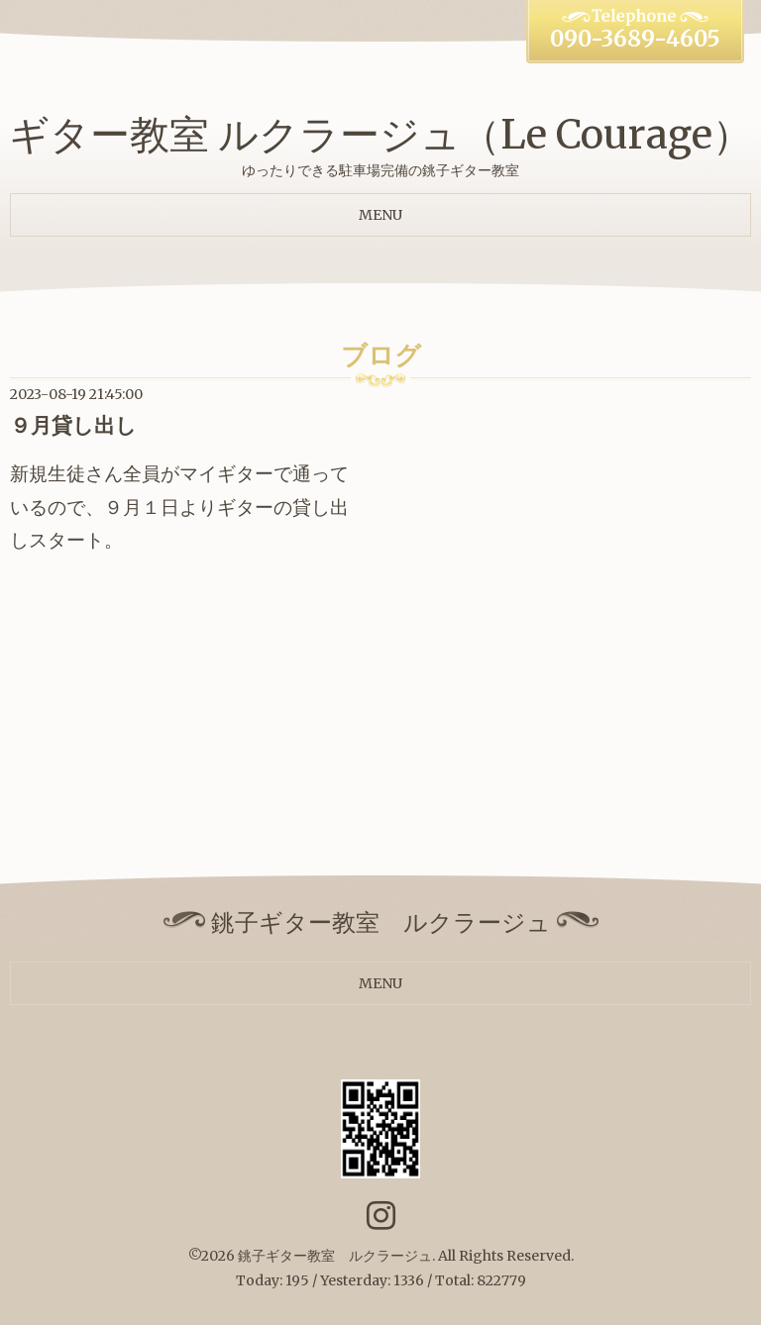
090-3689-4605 (635, 38)
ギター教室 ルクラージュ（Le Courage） (380, 134)
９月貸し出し (73, 425)
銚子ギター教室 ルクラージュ (335, 1256)
